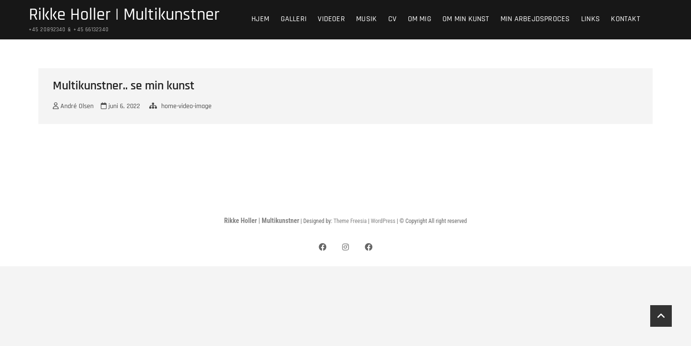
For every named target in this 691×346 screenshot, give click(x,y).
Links (590, 19)
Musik (366, 19)
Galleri (294, 19)
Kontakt (625, 19)
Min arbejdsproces (535, 19)
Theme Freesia (350, 221)
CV (392, 19)
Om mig (419, 19)
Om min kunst (465, 19)
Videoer (331, 19)
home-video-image (186, 106)
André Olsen (73, 106)
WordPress (383, 221)
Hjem (260, 19)
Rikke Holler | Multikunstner (124, 14)
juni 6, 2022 (120, 106)
